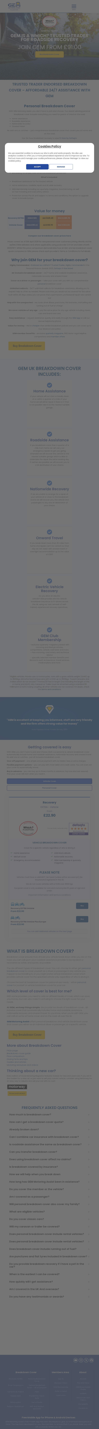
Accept (37, 166)
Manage (61, 166)
